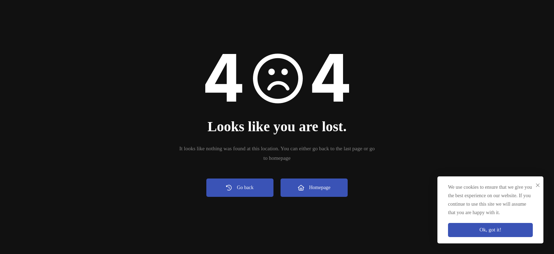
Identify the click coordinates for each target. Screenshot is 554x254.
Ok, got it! (490, 229)
